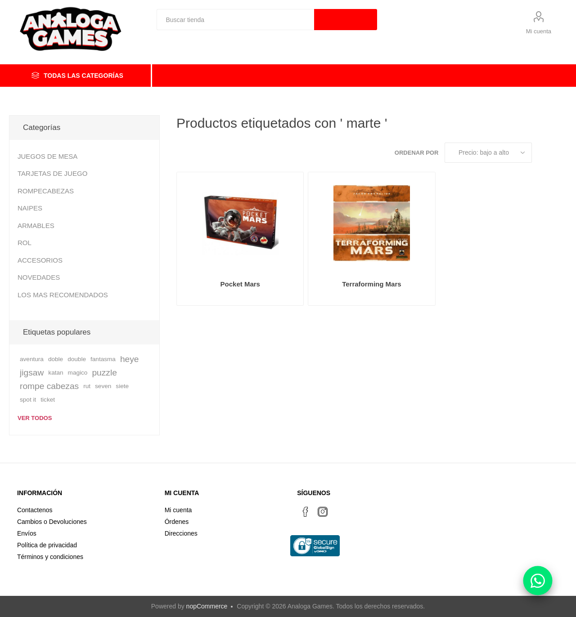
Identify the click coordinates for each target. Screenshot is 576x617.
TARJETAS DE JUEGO (52, 173)
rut (86, 386)
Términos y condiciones (50, 556)
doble (55, 359)
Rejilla (543, 153)
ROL (25, 242)
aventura (32, 359)
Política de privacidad (47, 545)
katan (55, 372)
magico (78, 372)
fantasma (103, 359)
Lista (560, 153)
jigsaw (32, 372)
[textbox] (235, 19)
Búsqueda (345, 19)
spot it (28, 399)
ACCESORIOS (40, 260)
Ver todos (35, 418)
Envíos (26, 533)
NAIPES (30, 208)
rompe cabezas (49, 386)
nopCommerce (207, 606)
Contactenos (35, 510)
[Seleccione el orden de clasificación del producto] (488, 153)
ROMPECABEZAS (46, 191)
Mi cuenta (538, 31)
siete (122, 386)
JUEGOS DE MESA (47, 156)
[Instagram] (322, 512)
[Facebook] (305, 512)
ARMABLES (36, 225)
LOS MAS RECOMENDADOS (63, 295)
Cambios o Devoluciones (52, 521)
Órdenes (177, 521)
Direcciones (181, 533)
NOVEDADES (39, 277)
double (77, 359)
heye (129, 359)
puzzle (104, 372)
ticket (47, 399)
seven (103, 386)
